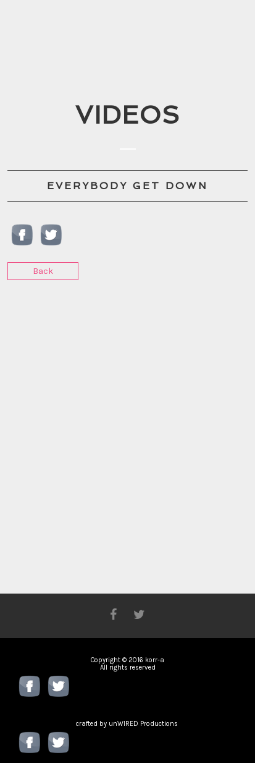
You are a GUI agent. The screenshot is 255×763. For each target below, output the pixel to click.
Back (43, 271)
